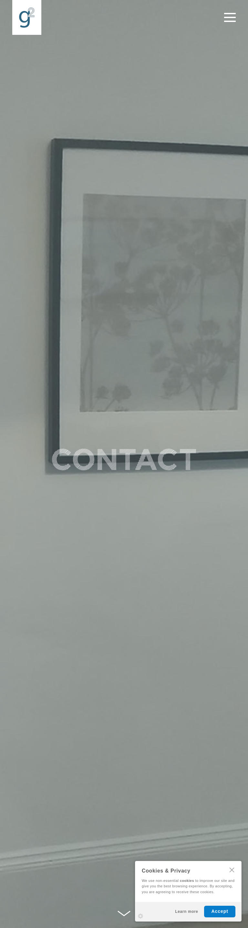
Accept (219, 911)
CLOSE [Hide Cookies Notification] (231, 869)
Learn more (186, 911)
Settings (140, 916)
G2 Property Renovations (26, 17)
